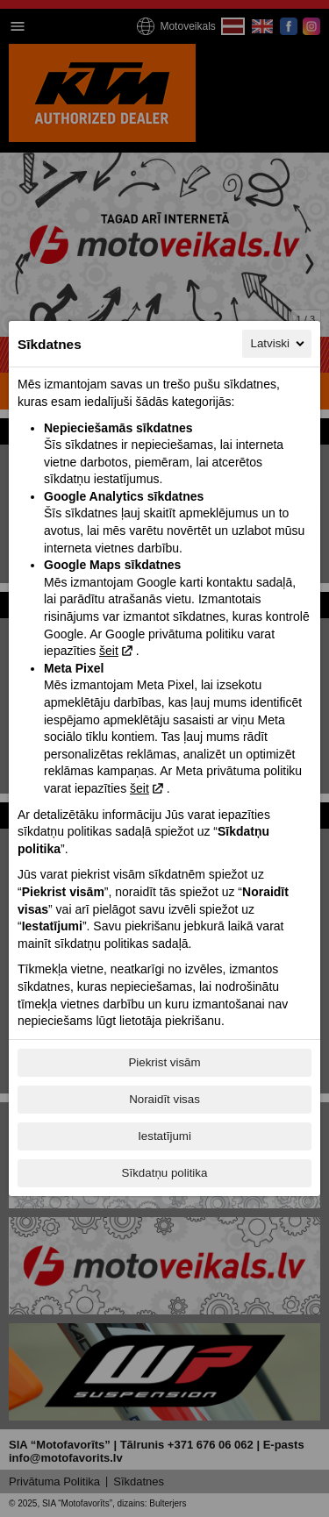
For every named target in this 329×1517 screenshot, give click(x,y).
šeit (108, 651)
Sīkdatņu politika (165, 1172)
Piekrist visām (164, 1062)
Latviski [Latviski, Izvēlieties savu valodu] (279, 344)
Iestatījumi (164, 1136)
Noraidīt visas (164, 1099)
